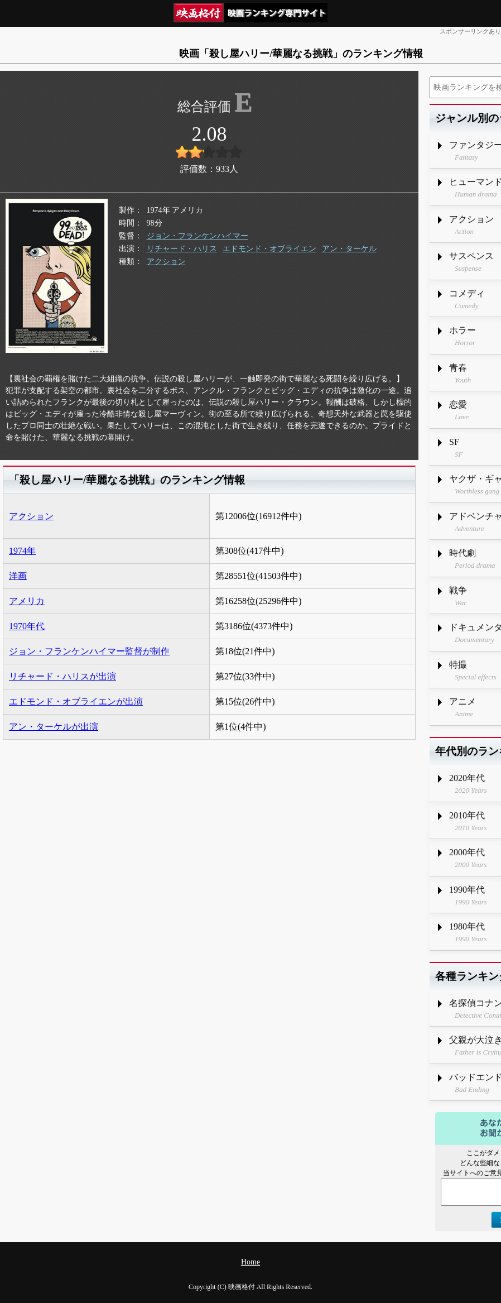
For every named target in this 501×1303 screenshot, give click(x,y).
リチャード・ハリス (182, 249)
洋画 (18, 576)
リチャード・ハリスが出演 (62, 676)
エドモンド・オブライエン (269, 249)
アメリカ (27, 601)
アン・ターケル (349, 249)
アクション (166, 261)
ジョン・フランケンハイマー (197, 236)
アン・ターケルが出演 (53, 726)
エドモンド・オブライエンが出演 (76, 701)
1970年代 (27, 626)
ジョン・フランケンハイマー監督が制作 (89, 651)
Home (250, 1262)
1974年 (22, 550)
